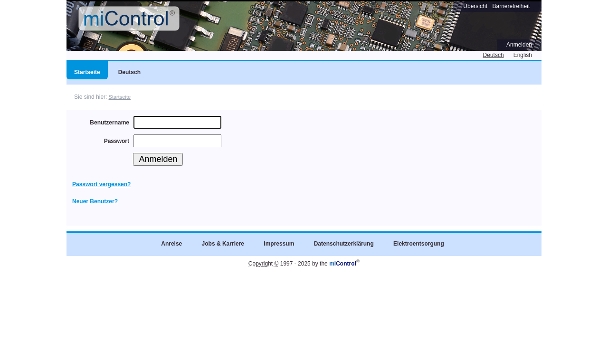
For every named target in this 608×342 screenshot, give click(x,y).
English (522, 55)
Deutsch (493, 55)
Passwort (116, 141)
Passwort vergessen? (101, 184)
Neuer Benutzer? (95, 201)
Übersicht (475, 6)
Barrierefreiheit (511, 6)
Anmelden (519, 44)
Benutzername (109, 122)
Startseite (120, 97)
